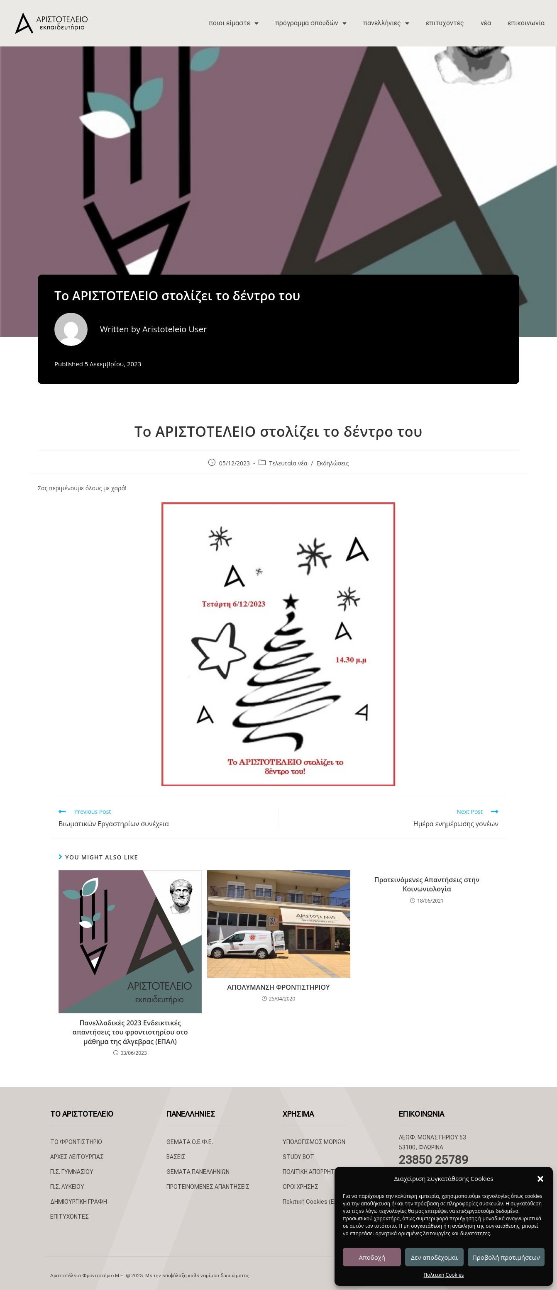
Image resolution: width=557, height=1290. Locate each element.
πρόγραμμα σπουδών (311, 23)
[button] (540, 1179)
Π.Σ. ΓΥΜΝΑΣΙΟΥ (71, 1171)
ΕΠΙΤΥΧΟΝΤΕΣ (69, 1216)
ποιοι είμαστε (234, 23)
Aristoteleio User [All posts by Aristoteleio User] (174, 329)
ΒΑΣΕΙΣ (176, 1157)
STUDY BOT (298, 1157)
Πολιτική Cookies (444, 1274)
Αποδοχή (372, 1257)
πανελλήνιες (386, 23)
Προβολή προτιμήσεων (506, 1257)
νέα (486, 23)
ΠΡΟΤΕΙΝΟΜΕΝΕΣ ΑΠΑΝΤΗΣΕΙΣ (207, 1186)
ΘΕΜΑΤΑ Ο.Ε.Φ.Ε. (189, 1142)
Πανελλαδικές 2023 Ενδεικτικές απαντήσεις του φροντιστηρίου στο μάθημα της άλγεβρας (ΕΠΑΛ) (130, 1032)
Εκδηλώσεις (333, 463)
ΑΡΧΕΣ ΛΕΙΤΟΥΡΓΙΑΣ (77, 1157)
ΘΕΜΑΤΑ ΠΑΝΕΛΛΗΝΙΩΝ (198, 1171)
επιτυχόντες (445, 23)
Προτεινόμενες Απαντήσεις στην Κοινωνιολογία (426, 884)
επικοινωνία (526, 23)
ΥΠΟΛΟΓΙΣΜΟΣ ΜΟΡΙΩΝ (314, 1142)
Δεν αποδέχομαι (434, 1257)
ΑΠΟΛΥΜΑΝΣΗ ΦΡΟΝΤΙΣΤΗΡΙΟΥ (278, 987)
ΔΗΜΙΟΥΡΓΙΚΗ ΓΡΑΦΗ (78, 1201)
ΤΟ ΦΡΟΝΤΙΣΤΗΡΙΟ (76, 1142)
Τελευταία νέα (288, 463)
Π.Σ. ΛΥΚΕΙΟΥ (67, 1186)
